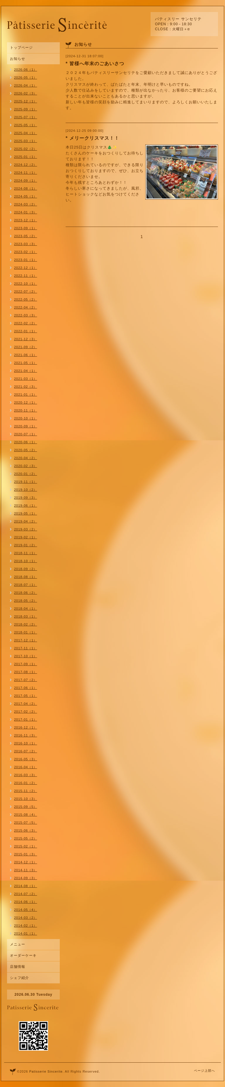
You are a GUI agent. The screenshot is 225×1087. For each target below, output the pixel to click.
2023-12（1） (25, 220)
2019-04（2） (25, 521)
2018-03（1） (25, 616)
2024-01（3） (25, 212)
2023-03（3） (25, 244)
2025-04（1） (25, 133)
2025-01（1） (25, 157)
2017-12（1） (25, 640)
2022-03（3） (25, 315)
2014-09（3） (25, 878)
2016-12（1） (25, 727)
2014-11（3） (25, 870)
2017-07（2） (25, 680)
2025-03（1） (25, 141)
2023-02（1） (25, 252)
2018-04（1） (25, 608)
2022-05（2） (25, 299)
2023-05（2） (25, 236)
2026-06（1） (25, 69)
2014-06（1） (25, 902)
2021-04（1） (25, 371)
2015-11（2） (25, 791)
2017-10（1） (25, 656)
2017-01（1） (25, 719)
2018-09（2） (25, 569)
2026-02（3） (25, 93)
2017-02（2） (25, 711)
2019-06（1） (25, 505)
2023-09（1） (25, 228)
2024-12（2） (25, 164)
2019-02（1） (25, 537)
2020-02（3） (25, 466)
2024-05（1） (25, 196)
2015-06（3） (25, 830)
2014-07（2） (25, 894)
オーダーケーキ (23, 955)
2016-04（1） (25, 767)
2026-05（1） (25, 77)
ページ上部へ (204, 1070)
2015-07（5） (25, 822)
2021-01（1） (25, 394)
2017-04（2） (25, 703)
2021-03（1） (25, 378)
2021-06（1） (25, 355)
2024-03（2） (25, 204)
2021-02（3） (25, 386)
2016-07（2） (25, 751)
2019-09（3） (25, 497)
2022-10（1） (25, 283)
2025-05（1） (25, 125)
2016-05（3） (25, 759)
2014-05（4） (25, 909)
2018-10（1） (25, 561)
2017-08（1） (25, 672)
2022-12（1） (25, 267)
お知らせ (17, 59)
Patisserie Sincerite (46, 1071)
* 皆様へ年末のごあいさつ (95, 63)
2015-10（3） (25, 798)
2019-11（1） (25, 481)
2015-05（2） (25, 838)
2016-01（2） (25, 783)
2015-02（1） (25, 846)
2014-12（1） (25, 862)
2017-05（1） (25, 695)
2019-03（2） (25, 529)
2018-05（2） (25, 600)
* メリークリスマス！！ (92, 138)
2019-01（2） (25, 545)
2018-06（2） (25, 592)
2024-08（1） (25, 188)
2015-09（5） (25, 806)
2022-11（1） (25, 275)
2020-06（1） (25, 442)
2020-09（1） (25, 426)
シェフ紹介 (19, 978)
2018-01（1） (25, 632)
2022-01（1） (25, 331)
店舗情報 (17, 967)
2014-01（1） (25, 933)
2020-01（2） (25, 474)
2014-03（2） (25, 917)
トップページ (21, 47)
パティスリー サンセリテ (178, 19)
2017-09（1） (25, 664)
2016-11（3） (25, 735)
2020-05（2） (25, 450)
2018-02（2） (25, 624)
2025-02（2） (25, 149)
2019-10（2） (25, 489)
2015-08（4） (25, 814)
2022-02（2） (25, 323)
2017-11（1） (25, 648)
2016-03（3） (25, 775)
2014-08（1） (25, 886)
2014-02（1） (25, 925)
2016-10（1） (25, 743)
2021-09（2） (25, 347)
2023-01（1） (25, 260)
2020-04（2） (25, 458)
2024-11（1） (25, 172)
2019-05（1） (25, 513)
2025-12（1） (25, 101)
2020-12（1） (25, 402)
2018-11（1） (25, 553)
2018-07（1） (25, 585)
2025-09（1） (25, 109)
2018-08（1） (25, 577)
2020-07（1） (25, 434)
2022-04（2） (25, 307)
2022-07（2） (25, 291)
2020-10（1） (25, 418)
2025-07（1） (25, 117)
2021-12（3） (25, 339)
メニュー (17, 944)
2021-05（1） (25, 363)
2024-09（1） (25, 180)
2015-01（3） (25, 854)
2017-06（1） (25, 688)
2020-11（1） (25, 410)
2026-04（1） (25, 85)
